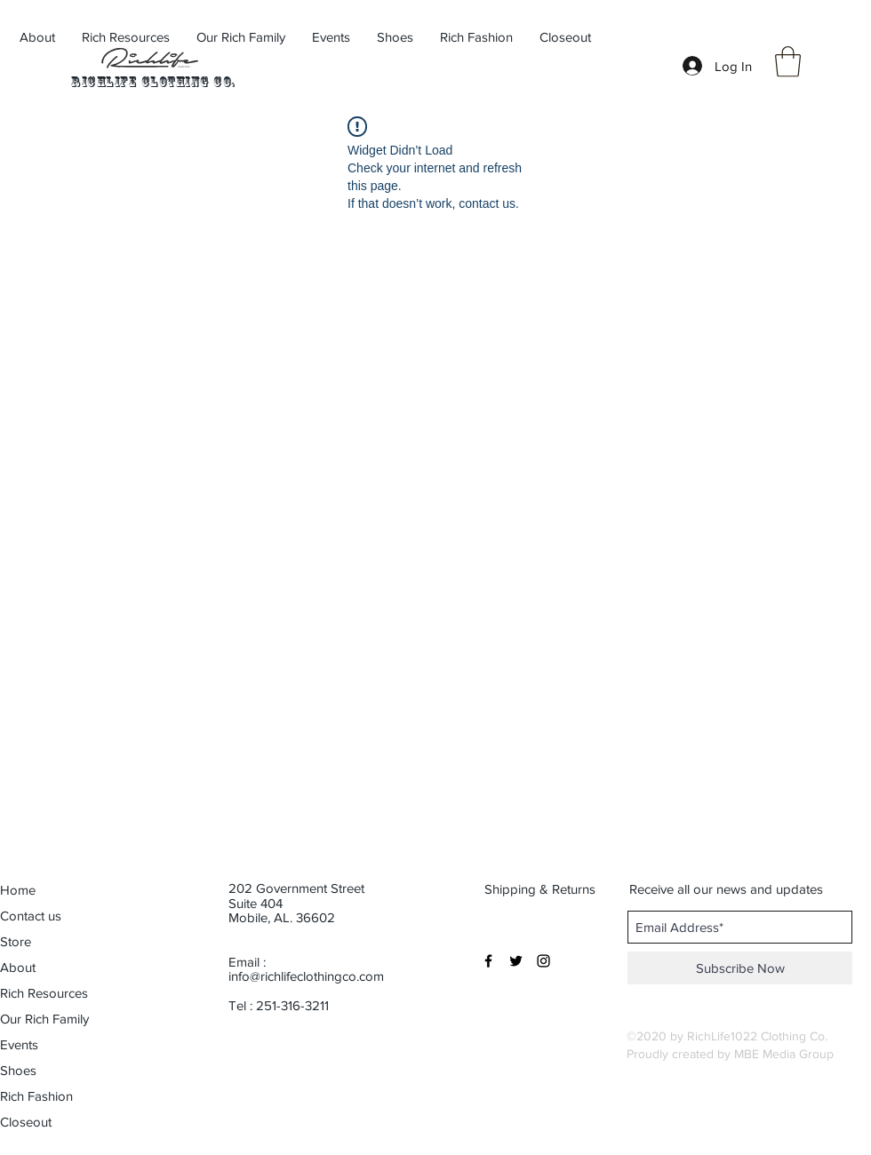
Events (19, 1044)
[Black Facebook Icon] (488, 960)
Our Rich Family (44, 1018)
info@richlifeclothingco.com (306, 976)
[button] (788, 61)
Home (18, 889)
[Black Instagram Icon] (543, 960)
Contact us (30, 915)
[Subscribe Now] (739, 968)
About (18, 967)
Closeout (26, 1121)
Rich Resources (44, 992)
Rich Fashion (36, 1095)
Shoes (18, 1070)
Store (15, 941)
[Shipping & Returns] (541, 888)
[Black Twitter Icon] (515, 960)
